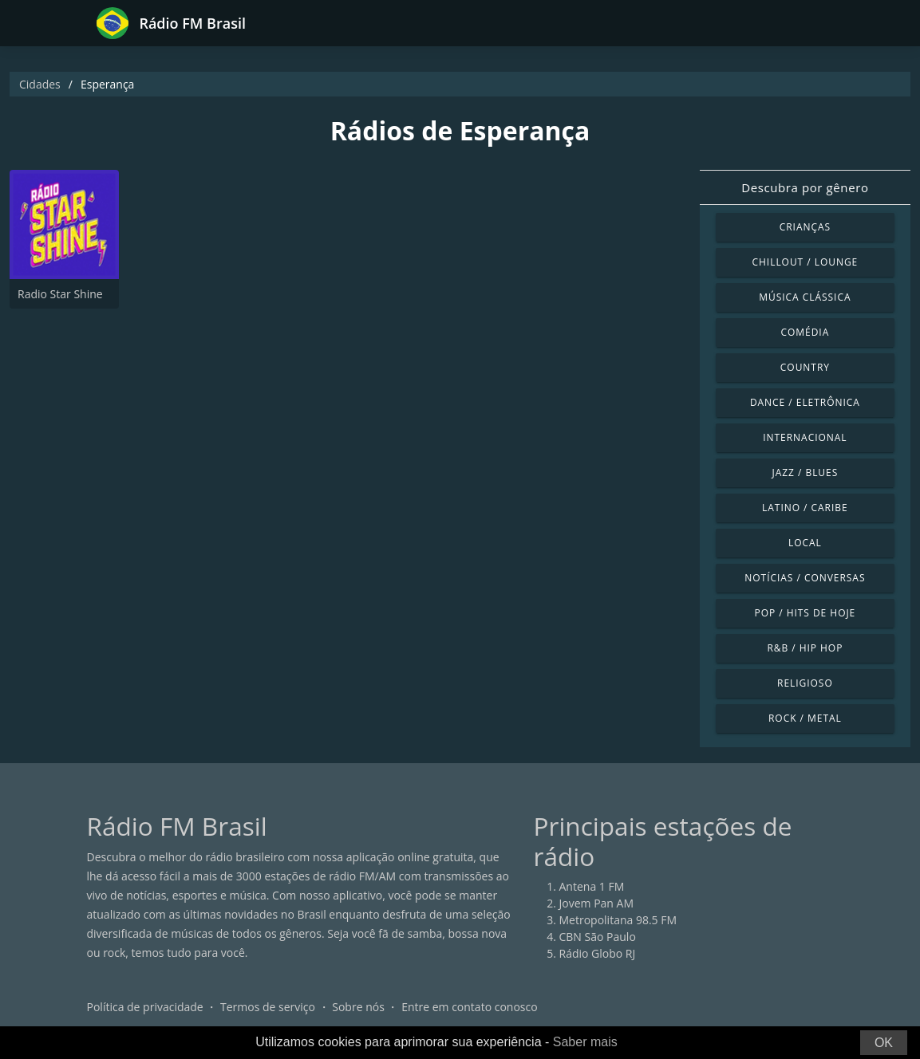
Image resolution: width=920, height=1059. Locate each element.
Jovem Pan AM (596, 903)
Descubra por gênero (804, 187)
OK (884, 1042)
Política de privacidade (145, 1006)
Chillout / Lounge (805, 262)
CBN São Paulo (597, 936)
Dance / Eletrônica (805, 402)
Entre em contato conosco (469, 1006)
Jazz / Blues (805, 472)
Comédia (805, 332)
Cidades (40, 84)
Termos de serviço (267, 1006)
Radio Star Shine (60, 293)
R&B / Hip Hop (805, 648)
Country (805, 367)
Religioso (805, 683)
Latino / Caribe (805, 507)
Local (805, 542)
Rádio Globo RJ (597, 953)
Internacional (805, 437)
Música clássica (805, 297)
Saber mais (585, 1042)
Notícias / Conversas (804, 578)
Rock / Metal (805, 718)
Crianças (805, 227)
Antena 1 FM (592, 886)
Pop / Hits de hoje (804, 613)
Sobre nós (358, 1006)
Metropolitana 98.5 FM (618, 919)
